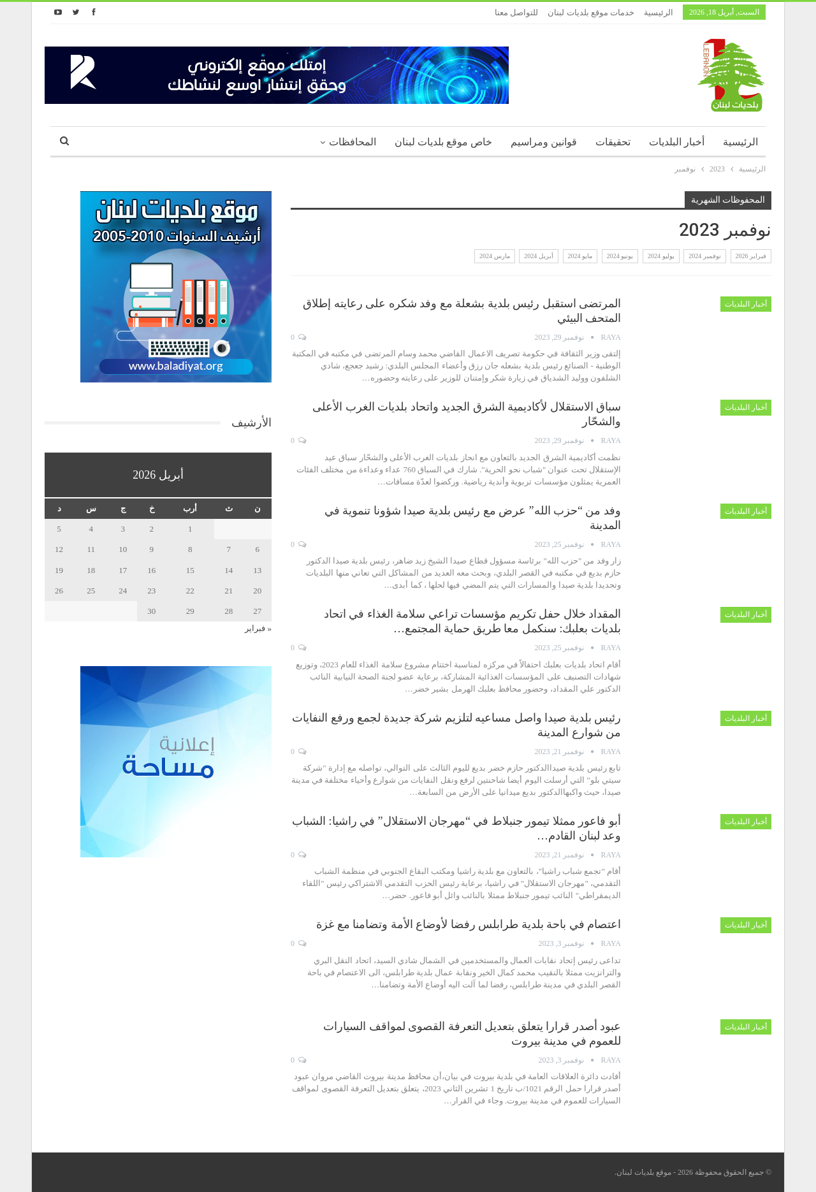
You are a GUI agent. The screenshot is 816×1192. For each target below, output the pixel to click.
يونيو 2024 (620, 255)
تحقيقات (612, 141)
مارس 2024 (494, 255)
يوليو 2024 (661, 255)
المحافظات (352, 141)
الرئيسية (658, 12)
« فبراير (258, 628)
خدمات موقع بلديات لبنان (591, 12)
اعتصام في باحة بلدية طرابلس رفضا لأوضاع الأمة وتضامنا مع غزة (468, 924)
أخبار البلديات (676, 141)
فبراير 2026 (751, 255)
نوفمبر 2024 (704, 255)
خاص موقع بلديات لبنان (443, 141)
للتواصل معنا (516, 12)
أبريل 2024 (538, 255)
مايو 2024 (580, 255)
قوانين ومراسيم (544, 141)
